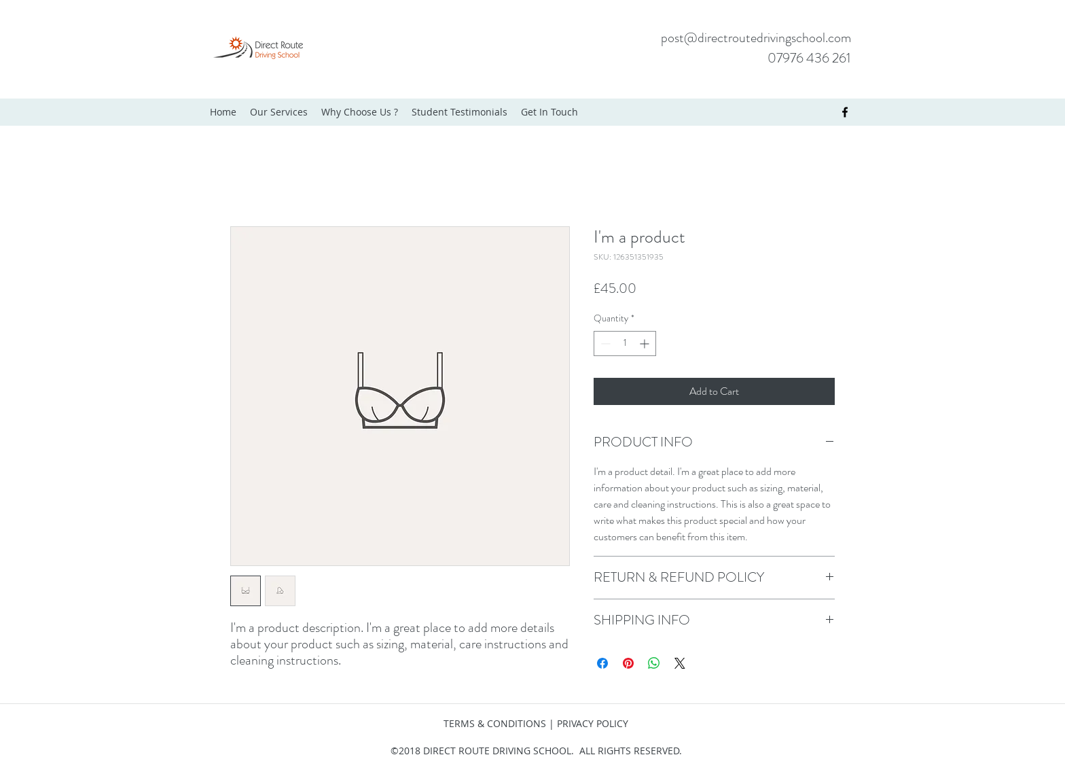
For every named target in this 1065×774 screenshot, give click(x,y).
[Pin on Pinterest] (628, 663)
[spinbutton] (625, 343)
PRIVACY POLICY (592, 723)
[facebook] (845, 112)
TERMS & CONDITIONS (495, 723)
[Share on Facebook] (602, 663)
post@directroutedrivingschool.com (756, 38)
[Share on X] (680, 663)
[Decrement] (604, 343)
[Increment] (645, 343)
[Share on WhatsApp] (654, 663)
